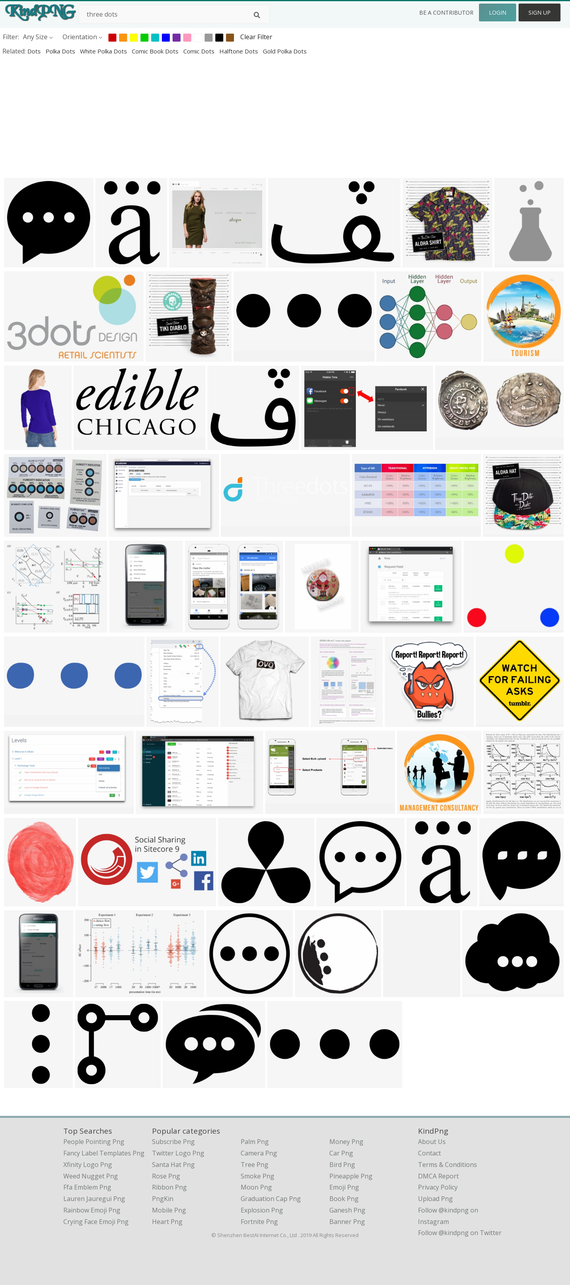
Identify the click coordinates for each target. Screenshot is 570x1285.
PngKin (162, 1198)
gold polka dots (285, 51)
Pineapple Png (350, 1176)
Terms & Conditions (447, 1164)
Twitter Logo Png (178, 1153)
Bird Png (342, 1164)
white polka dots (104, 51)
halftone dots (239, 51)
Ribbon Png (169, 1187)
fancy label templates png (103, 1153)
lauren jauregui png (94, 1198)
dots (34, 51)
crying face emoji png (96, 1221)
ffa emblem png (87, 1187)
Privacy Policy (438, 1187)
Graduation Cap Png (271, 1198)
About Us (432, 1141)
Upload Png (435, 1198)
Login (497, 12)
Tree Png (254, 1164)
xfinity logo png (87, 1164)
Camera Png (259, 1153)
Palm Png (255, 1141)
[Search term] (174, 14)
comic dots (199, 51)
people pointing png (93, 1141)
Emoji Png (344, 1187)
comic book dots (156, 51)
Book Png (344, 1198)
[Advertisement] (237, 116)
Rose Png (166, 1176)
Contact (429, 1153)
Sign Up (539, 12)
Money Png (346, 1141)
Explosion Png (262, 1210)
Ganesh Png (347, 1210)
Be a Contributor (446, 12)
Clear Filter (256, 36)
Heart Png (167, 1221)
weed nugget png (90, 1176)
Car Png (341, 1153)
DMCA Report (438, 1176)
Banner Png (347, 1221)
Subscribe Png (173, 1141)
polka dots (61, 51)
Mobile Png (169, 1210)
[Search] (257, 15)
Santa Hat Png (173, 1164)
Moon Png (256, 1187)
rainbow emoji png (91, 1210)
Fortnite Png (259, 1221)
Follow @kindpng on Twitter (460, 1232)
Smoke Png (257, 1176)
